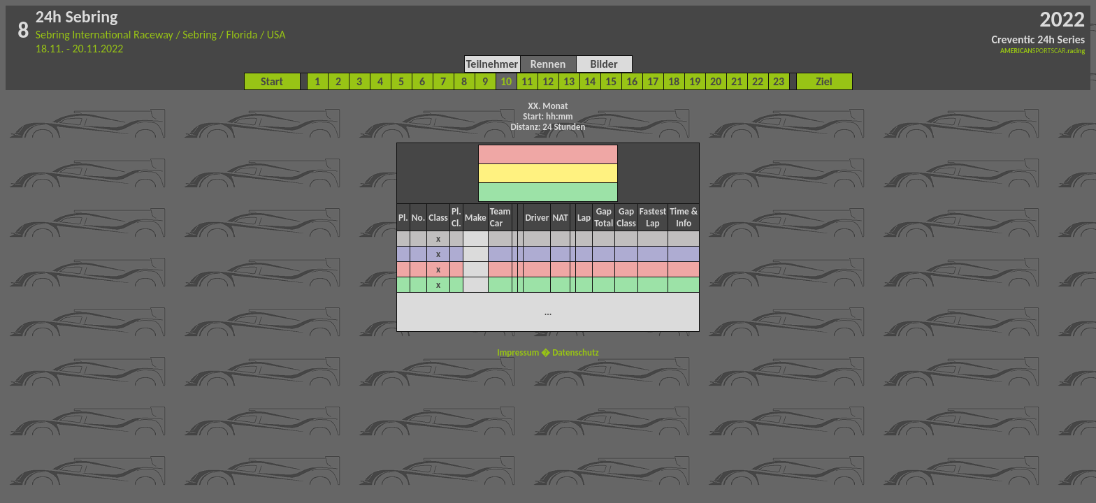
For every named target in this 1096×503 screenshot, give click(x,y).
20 (715, 81)
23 (778, 81)
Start (272, 81)
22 (757, 81)
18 (673, 81)
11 (527, 81)
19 (694, 81)
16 (631, 81)
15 (610, 81)
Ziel (824, 81)
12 (548, 81)
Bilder (603, 64)
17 (652, 81)
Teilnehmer (492, 64)
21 (736, 81)
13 (569, 81)
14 (590, 81)
